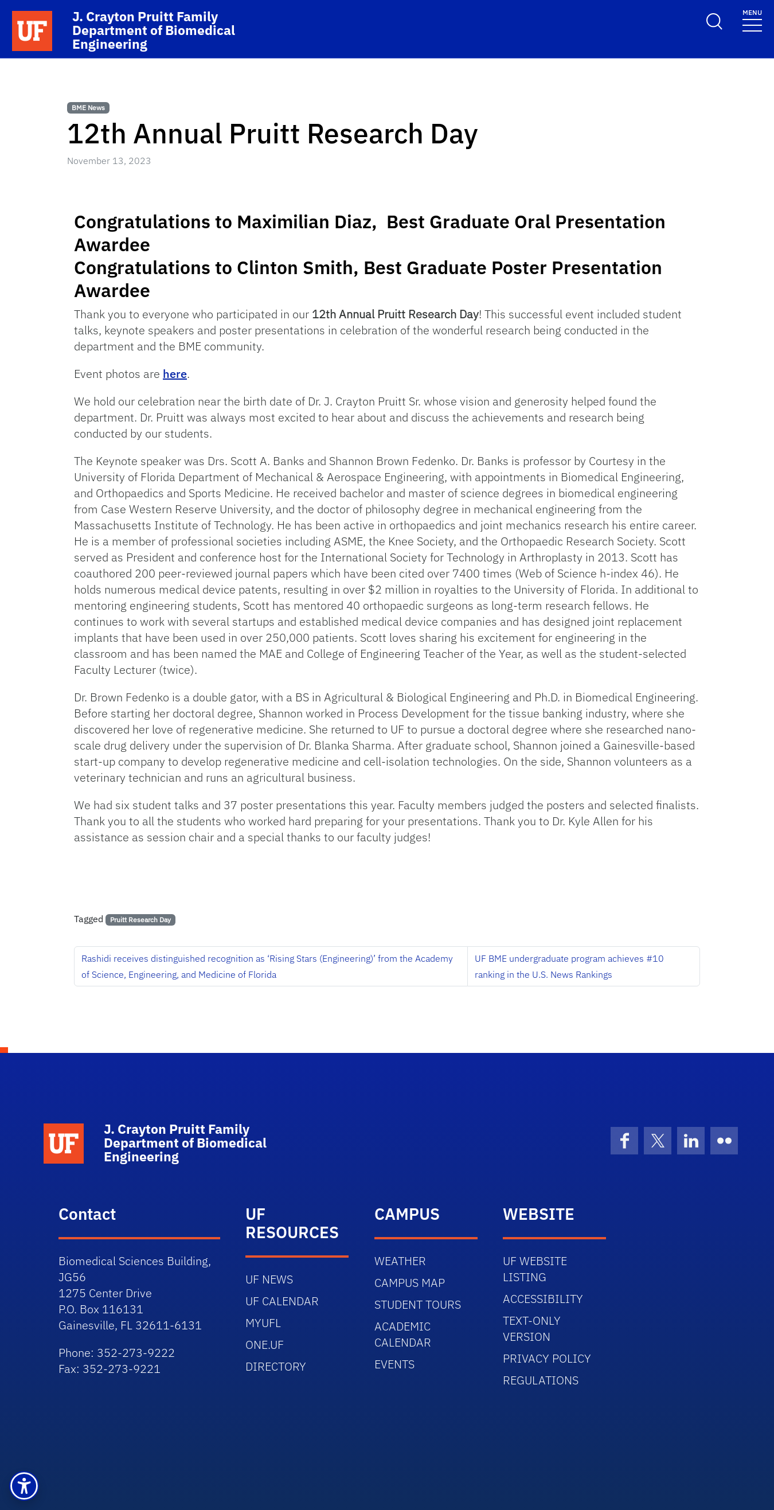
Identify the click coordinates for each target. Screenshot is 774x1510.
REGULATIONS (540, 1380)
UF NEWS (269, 1279)
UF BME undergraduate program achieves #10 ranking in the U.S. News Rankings (569, 966)
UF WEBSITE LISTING (535, 1269)
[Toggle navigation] (752, 20)
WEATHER (400, 1261)
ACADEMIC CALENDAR (402, 1334)
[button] (24, 1486)
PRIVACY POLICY (547, 1358)
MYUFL (263, 1322)
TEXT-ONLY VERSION (532, 1328)
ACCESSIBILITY (543, 1298)
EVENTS (394, 1364)
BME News (88, 107)
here (175, 373)
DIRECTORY (275, 1366)
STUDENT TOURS (417, 1304)
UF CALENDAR (282, 1301)
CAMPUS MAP (409, 1282)
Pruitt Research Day (140, 919)
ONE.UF (264, 1344)
